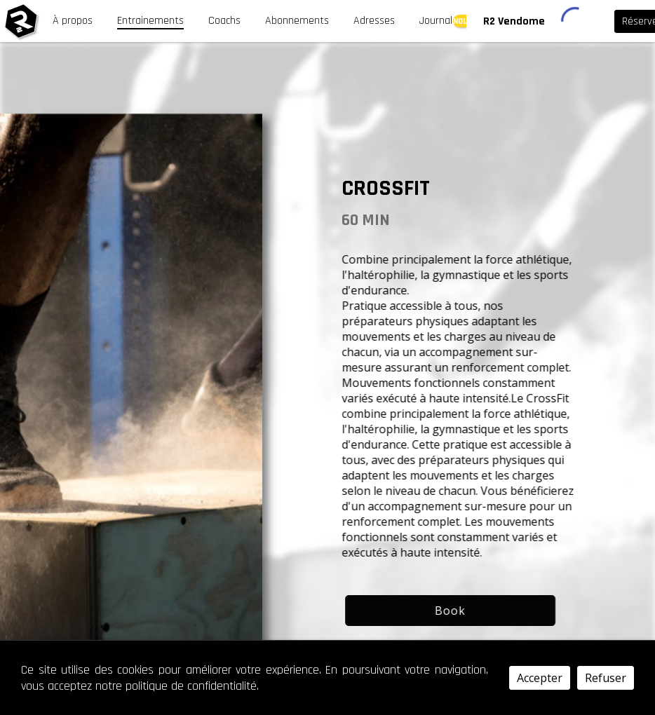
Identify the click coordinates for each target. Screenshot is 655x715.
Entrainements (150, 20)
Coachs (224, 20)
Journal (435, 20)
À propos (73, 20)
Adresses (374, 20)
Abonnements (297, 20)
